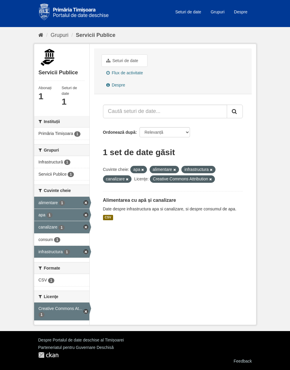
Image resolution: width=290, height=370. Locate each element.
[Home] (40, 35)
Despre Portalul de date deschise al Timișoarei (81, 340)
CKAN (48, 355)
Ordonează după (119, 132)
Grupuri (218, 12)
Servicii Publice (95, 35)
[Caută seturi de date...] (165, 111)
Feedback (243, 361)
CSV (108, 217)
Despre (240, 12)
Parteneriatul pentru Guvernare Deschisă (76, 347)
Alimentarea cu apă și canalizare (139, 200)
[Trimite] (235, 111)
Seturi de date (188, 12)
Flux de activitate (124, 72)
